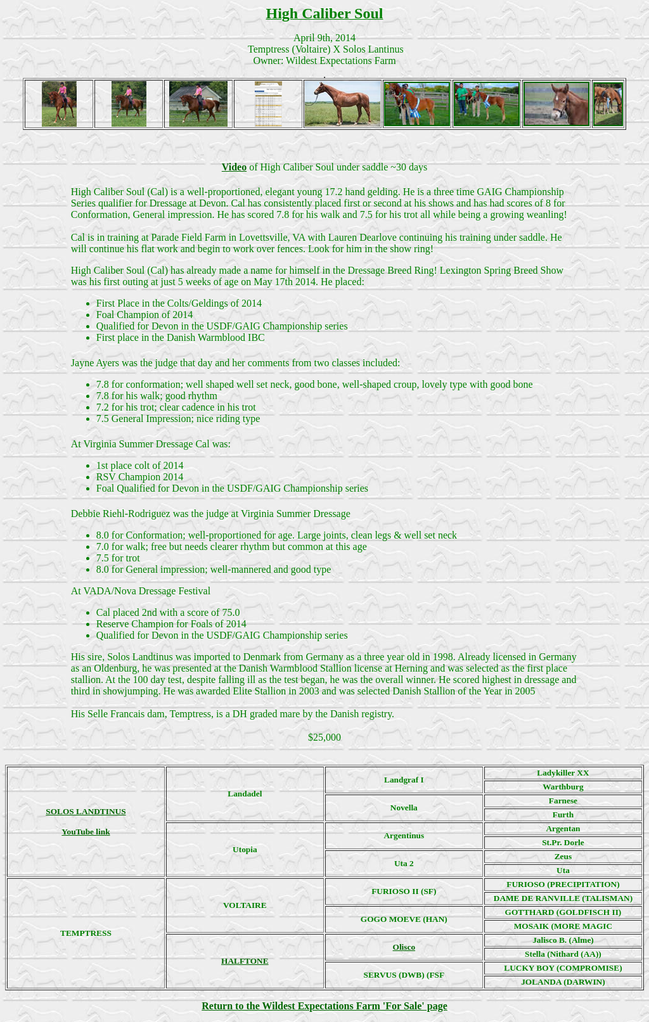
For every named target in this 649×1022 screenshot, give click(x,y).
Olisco (404, 947)
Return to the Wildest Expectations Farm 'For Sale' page (324, 1005)
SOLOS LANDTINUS (85, 811)
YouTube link (85, 831)
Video (234, 167)
